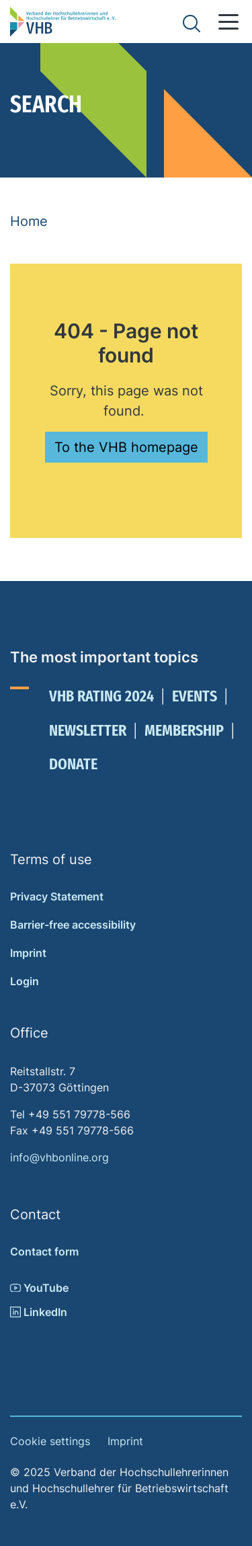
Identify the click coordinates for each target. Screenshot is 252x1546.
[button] (228, 22)
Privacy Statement (56, 896)
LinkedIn (38, 1312)
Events (194, 696)
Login (24, 981)
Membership (184, 730)
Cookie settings (50, 1441)
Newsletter (87, 730)
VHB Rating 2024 (101, 696)
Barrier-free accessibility (73, 924)
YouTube (39, 1287)
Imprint (28, 953)
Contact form (44, 1251)
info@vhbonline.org (59, 1157)
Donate (73, 764)
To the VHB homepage (126, 447)
